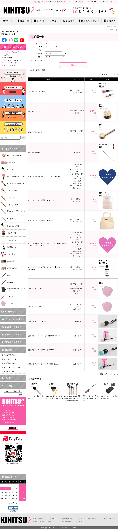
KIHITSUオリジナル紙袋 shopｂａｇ (41, 200)
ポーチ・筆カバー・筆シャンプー (16, 289)
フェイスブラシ (12, 191)
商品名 (38, 70)
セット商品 (11, 254)
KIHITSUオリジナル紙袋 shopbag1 (40, 220)
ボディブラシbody (34, 112)
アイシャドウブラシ (14, 205)
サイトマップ (53, 522)
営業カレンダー (9, 371)
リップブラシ (11, 219)
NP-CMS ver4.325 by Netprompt (13, 511)
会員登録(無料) (8, 57)
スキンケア (11, 303)
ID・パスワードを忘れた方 (74, 2)
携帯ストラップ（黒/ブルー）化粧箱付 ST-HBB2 (44, 364)
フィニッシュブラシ (14, 226)
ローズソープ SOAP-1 (35, 288)
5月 (16, 503)
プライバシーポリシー (109, 2)
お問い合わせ (66, 522)
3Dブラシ (10, 169)
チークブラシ (11, 198)
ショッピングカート (92, 2)
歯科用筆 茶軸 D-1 (34, 152)
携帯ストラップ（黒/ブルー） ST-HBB (41, 350)
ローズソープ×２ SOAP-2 (37, 307)
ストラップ (11, 296)
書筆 (8, 275)
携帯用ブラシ (11, 247)
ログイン (51, 2)
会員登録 (60, 2)
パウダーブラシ (12, 233)
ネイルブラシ (11, 240)
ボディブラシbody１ (35, 132)
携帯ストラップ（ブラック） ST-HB (40, 322)
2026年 (12, 503)
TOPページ (113, 30)
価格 (43, 70)
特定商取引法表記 (10, 363)
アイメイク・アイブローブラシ (16, 212)
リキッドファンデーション (16, 183)
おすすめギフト (12, 162)
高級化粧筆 (11, 261)
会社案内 (53, 519)
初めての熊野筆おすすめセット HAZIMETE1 (44, 176)
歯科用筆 (10, 282)
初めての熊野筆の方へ (14, 155)
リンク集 (79, 522)
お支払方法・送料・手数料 (13, 367)
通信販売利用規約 (10, 355)
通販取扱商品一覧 (39, 519)
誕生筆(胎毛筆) (12, 268)
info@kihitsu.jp (8, 422)
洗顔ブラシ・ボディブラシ (16, 176)
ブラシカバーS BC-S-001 (36, 91)
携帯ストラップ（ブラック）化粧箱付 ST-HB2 (44, 336)
